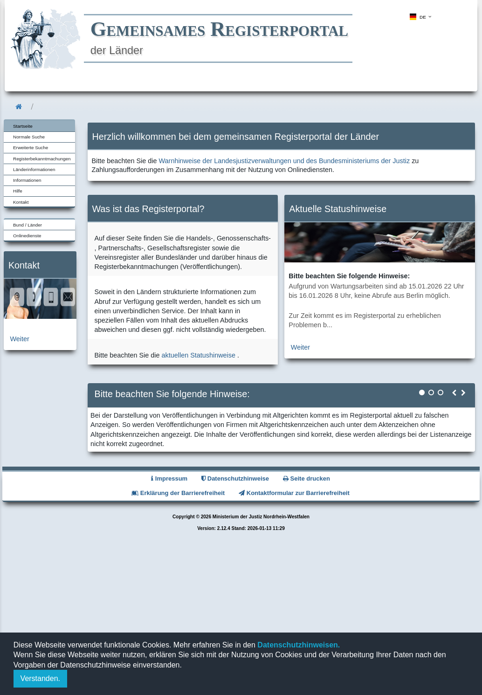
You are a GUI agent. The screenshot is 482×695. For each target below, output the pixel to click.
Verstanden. (40, 678)
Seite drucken (306, 478)
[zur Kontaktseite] (40, 316)
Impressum (169, 478)
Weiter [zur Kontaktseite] (19, 339)
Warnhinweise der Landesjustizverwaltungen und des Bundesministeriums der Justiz (284, 161)
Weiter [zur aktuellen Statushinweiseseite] (300, 347)
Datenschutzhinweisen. (297, 645)
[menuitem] (419, 17)
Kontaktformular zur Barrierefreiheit (294, 492)
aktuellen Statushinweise (198, 355)
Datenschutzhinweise (235, 478)
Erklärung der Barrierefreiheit (178, 492)
